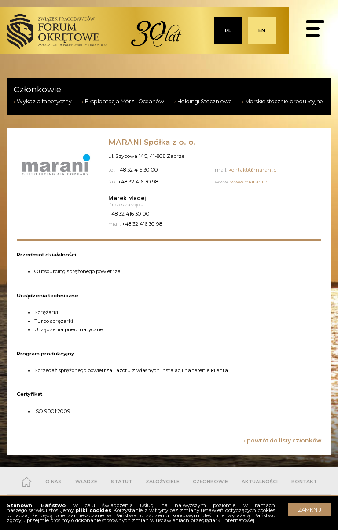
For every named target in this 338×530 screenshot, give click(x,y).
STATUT (121, 482)
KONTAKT (304, 482)
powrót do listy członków (284, 440)
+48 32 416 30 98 (142, 224)
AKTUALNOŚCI (260, 482)
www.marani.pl (249, 182)
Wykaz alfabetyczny (44, 101)
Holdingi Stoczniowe (204, 101)
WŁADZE (86, 482)
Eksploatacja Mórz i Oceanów (124, 101)
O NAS (53, 482)
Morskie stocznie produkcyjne (284, 101)
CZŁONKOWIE (210, 482)
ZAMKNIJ (309, 510)
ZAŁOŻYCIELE (163, 482)
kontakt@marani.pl (253, 170)
